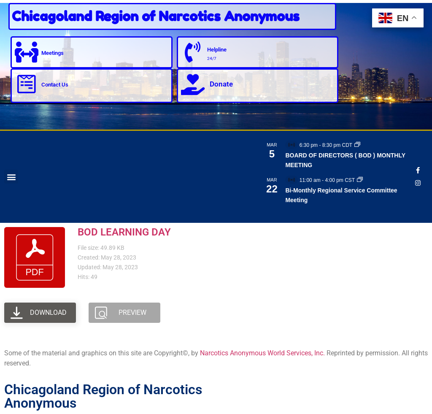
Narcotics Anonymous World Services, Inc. (262, 353)
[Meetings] (26, 52)
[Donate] (192, 84)
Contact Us (54, 84)
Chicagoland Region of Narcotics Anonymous (156, 16)
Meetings (52, 52)
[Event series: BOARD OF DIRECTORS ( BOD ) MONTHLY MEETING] (357, 145)
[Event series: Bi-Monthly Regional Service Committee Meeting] (360, 180)
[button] (11, 177)
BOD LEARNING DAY (124, 232)
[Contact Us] (26, 84)
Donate (221, 84)
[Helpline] (192, 52)
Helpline (217, 49)
